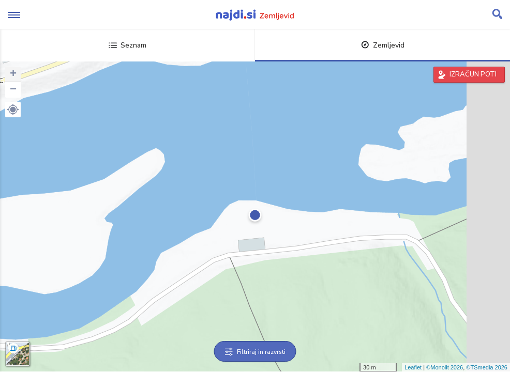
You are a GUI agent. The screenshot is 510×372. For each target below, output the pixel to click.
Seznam (127, 45)
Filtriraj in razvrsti (255, 352)
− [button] (13, 90)
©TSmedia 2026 (486, 367)
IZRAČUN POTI (473, 74)
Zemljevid (382, 45)
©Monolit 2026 (444, 367)
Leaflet (413, 367)
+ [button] (13, 74)
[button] (13, 109)
